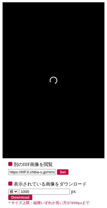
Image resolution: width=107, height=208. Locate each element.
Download (20, 197)
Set (63, 172)
